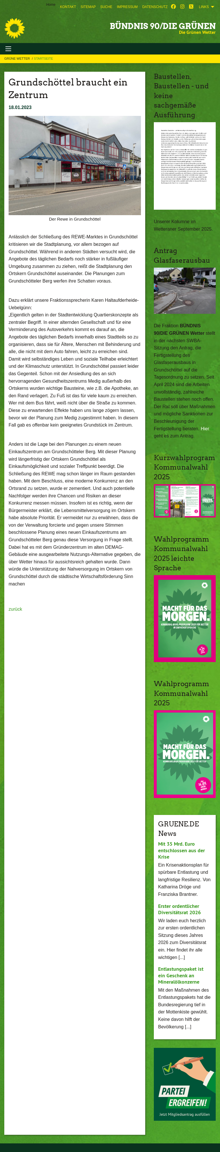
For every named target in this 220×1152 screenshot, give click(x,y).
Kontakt (68, 7)
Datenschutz (155, 7)
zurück (15, 609)
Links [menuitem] (204, 7)
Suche (106, 7)
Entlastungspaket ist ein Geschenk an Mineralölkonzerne (180, 975)
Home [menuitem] (50, 5)
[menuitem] (68, 7)
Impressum (127, 7)
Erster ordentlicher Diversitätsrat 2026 (179, 909)
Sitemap (88, 7)
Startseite (43, 58)
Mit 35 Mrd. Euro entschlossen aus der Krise (181, 850)
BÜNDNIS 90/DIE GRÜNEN (163, 26)
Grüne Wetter (17, 58)
